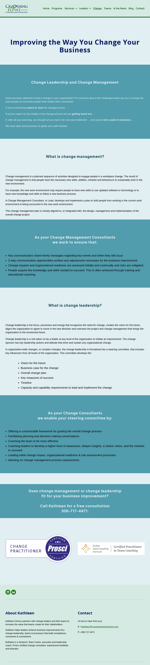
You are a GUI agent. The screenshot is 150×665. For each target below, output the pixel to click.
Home (46, 9)
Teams (107, 9)
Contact (140, 9)
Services (69, 9)
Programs (57, 9)
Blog (131, 9)
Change (97, 9)
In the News (120, 9)
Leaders (83, 9)
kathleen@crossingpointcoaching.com (99, 630)
